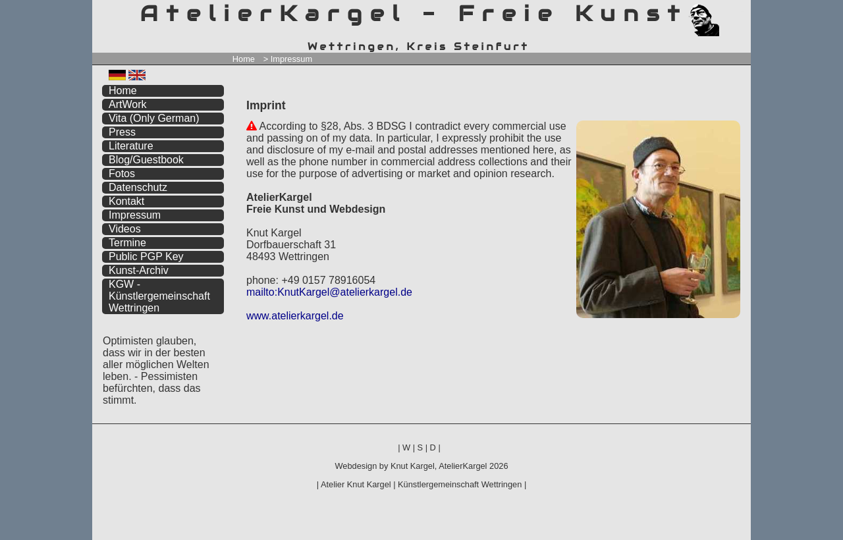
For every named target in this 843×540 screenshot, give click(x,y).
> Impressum (287, 59)
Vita (154, 118)
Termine (127, 242)
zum (741, 11)
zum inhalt (733, 11)
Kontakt (126, 201)
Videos (125, 228)
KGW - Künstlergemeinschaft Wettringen (159, 296)
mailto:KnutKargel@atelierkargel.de (329, 292)
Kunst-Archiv (139, 270)
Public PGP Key (146, 256)
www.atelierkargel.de (295, 315)
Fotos (122, 173)
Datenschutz (138, 187)
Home (243, 59)
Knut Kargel (413, 466)
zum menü (725, 11)
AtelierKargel (463, 466)
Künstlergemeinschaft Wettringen (460, 484)
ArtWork (127, 104)
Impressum (135, 215)
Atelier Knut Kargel (356, 484)
